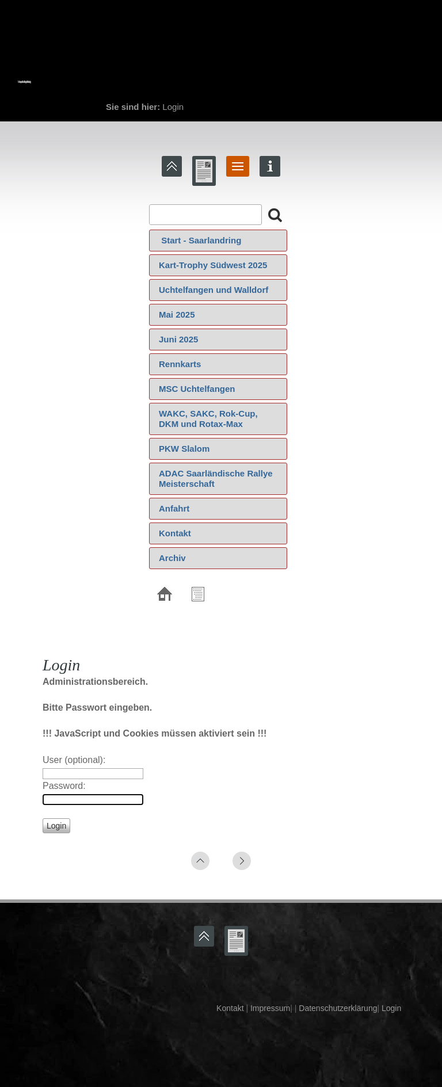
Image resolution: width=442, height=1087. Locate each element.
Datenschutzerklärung (336, 1008)
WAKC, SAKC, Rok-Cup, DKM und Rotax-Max (208, 419)
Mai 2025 (177, 314)
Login (391, 1008)
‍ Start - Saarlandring (200, 240)
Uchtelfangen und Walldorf (213, 290)
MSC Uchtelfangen (197, 389)
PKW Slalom (184, 448)
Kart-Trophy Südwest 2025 (213, 265)
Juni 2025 (178, 339)
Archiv (172, 558)
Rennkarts (180, 364)
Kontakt (175, 533)
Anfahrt (174, 508)
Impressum (269, 1008)
